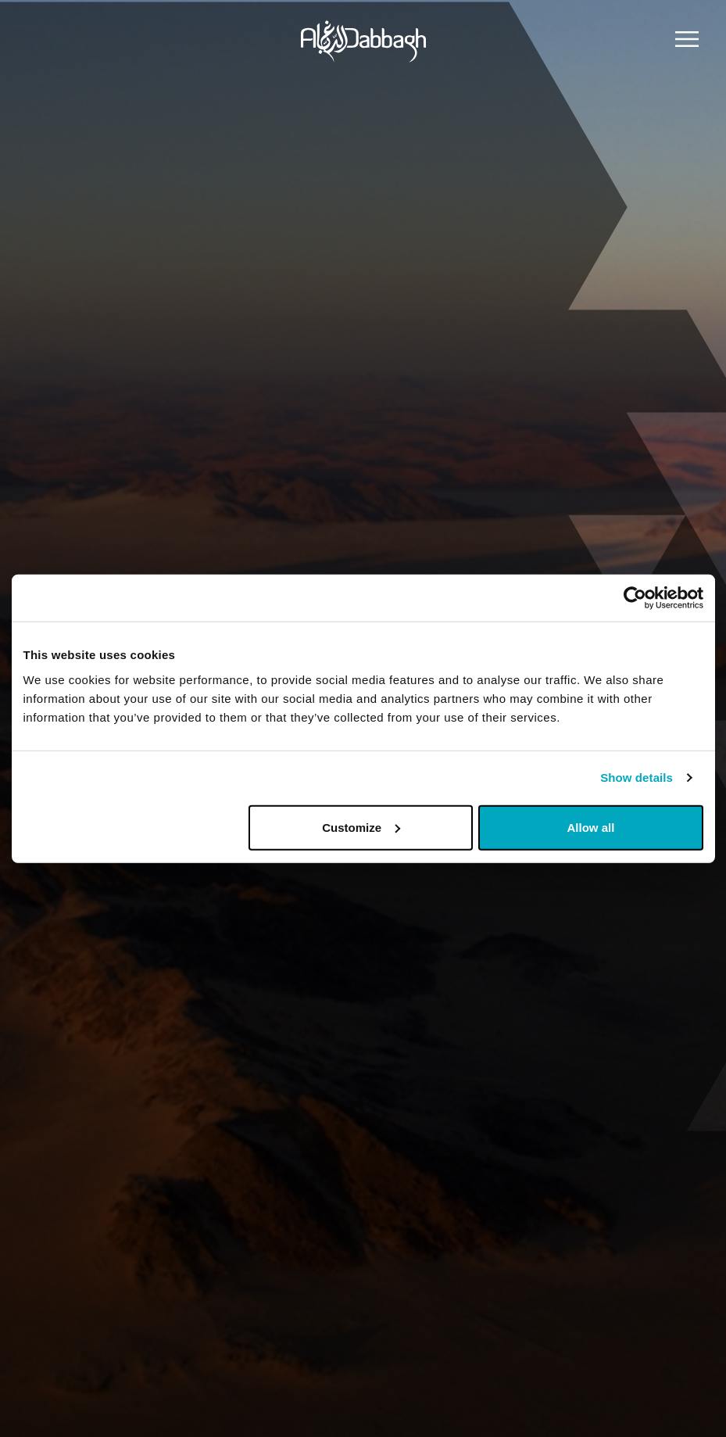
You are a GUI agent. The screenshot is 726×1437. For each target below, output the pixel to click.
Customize (361, 826)
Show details (636, 777)
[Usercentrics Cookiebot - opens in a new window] (635, 598)
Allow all (591, 826)
